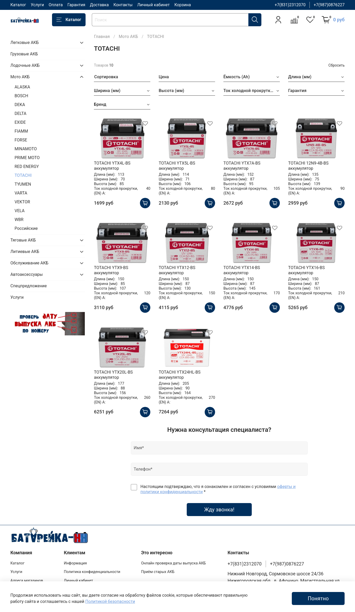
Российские (26, 228)
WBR (19, 219)
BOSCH (21, 95)
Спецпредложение (28, 285)
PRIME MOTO (27, 157)
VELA (19, 210)
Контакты (122, 4)
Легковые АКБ (24, 42)
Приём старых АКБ (157, 572)
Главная (102, 36)
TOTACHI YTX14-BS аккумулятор (241, 270)
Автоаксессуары (26, 274)
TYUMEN (23, 184)
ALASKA (22, 86)
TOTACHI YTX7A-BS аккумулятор (241, 166)
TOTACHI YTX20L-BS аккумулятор (113, 375)
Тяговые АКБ (23, 240)
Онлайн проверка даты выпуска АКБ (173, 563)
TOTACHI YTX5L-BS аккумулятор (177, 166)
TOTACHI (23, 175)
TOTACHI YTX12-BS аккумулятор (177, 270)
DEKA (20, 104)
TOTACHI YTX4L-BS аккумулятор (112, 166)
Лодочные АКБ (25, 65)
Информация (75, 563)
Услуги (37, 4)
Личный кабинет (153, 4)
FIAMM (21, 131)
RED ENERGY (27, 166)
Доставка (99, 4)
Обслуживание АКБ (29, 263)
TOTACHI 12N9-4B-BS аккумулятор (308, 166)
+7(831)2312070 (290, 4)
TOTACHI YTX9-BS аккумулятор (111, 270)
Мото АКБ (128, 36)
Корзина (182, 4)
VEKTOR (22, 201)
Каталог (18, 4)
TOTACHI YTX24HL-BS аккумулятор (180, 375)
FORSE (21, 140)
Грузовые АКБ (24, 53)
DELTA (20, 113)
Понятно (318, 598)
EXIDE (20, 122)
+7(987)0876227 (329, 4)
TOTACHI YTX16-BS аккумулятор (306, 270)
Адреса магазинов (26, 580)
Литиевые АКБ (24, 251)
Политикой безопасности (110, 601)
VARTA (21, 193)
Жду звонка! (219, 509)
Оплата (56, 4)
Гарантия (76, 4)
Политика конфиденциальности (92, 572)
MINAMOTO (26, 148)
